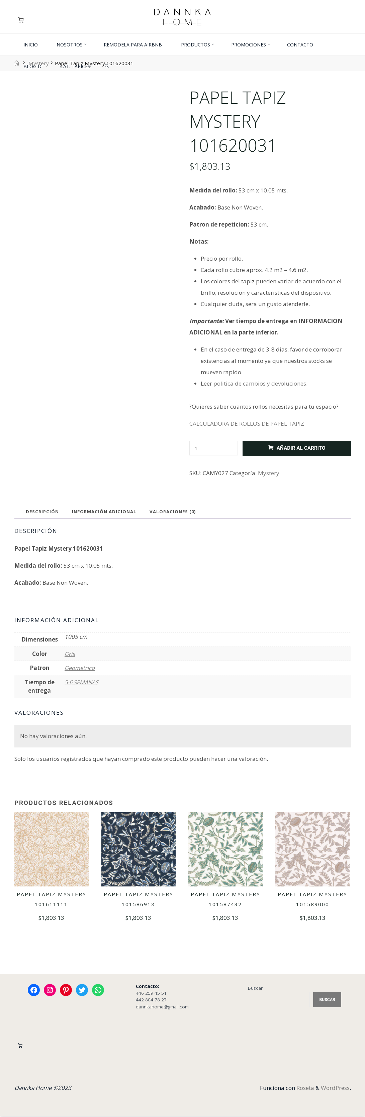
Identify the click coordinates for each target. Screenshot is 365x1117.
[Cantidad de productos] (213, 448)
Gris (70, 654)
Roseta (304, 1088)
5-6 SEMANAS (82, 682)
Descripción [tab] (43, 512)
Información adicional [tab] (107, 512)
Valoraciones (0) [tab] (177, 512)
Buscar (255, 988)
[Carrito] (21, 20)
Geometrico (80, 668)
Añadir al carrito (300, 448)
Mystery (268, 473)
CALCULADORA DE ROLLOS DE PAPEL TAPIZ (246, 423)
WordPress (335, 1088)
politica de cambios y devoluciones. (260, 383)
